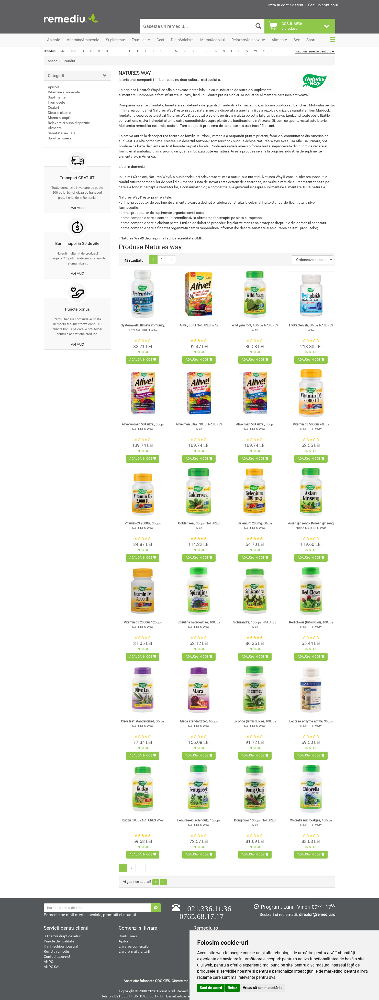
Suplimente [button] (115, 40)
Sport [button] (311, 40)
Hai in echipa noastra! (61, 946)
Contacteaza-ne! (57, 956)
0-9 (73, 51)
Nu (163, 882)
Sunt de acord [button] (211, 988)
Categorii (56, 75)
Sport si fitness (59, 138)
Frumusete (56, 102)
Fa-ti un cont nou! (323, 5)
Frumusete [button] (141, 40)
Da (156, 882)
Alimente (55, 128)
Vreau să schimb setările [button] (263, 988)
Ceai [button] (160, 40)
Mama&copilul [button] (212, 40)
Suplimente (56, 97)
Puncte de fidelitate (59, 941)
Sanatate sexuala (61, 133)
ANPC (48, 962)
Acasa (53, 61)
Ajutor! (124, 941)
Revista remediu (56, 951)
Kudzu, (143, 820)
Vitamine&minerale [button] (83, 40)
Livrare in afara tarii (134, 951)
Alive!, (199, 325)
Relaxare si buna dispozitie (69, 123)
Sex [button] (297, 40)
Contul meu (128, 936)
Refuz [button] (232, 988)
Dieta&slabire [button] (182, 40)
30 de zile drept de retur (62, 936)
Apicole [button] (53, 40)
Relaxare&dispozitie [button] (248, 40)
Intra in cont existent (285, 5)
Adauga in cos (142, 359)
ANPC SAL (52, 967)
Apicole (53, 87)
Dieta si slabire (59, 113)
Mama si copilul (60, 118)
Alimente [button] (279, 40)
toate (61, 51)
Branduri (69, 61)
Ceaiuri (53, 107)
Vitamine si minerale (64, 92)
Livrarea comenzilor (134, 946)
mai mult (77, 208)
